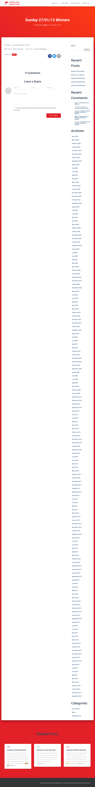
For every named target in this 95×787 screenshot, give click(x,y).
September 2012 (77, 696)
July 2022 (75, 295)
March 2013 (75, 682)
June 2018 (75, 460)
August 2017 (75, 495)
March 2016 (75, 555)
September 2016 (77, 534)
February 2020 (76, 390)
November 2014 (76, 611)
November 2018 (76, 442)
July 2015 (75, 583)
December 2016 (76, 523)
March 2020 (75, 386)
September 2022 (77, 288)
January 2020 (76, 393)
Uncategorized (76, 715)
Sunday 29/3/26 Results (78, 78)
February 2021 (76, 351)
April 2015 (75, 594)
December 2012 (76, 692)
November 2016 (76, 527)
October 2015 (76, 573)
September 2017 (77, 492)
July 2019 (75, 414)
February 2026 (76, 143)
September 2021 (77, 330)
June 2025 (75, 171)
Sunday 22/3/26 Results (78, 82)
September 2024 (77, 203)
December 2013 (76, 650)
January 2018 (76, 478)
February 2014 (76, 643)
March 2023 (75, 266)
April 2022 (75, 305)
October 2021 (76, 326)
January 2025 (76, 189)
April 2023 (75, 263)
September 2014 (77, 618)
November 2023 (76, 238)
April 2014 (75, 636)
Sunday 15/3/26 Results (78, 85)
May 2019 (75, 421)
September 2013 (77, 661)
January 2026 (76, 147)
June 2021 (75, 340)
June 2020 (75, 379)
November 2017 (76, 485)
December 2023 (76, 235)
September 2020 (77, 368)
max (76, 102)
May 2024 (75, 217)
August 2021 (75, 333)
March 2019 (75, 428)
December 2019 (76, 397)
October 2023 (76, 242)
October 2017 (76, 488)
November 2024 (76, 196)
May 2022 (75, 302)
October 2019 (76, 404)
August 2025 (75, 164)
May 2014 (75, 632)
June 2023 (75, 256)
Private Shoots (75, 3)
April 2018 (75, 467)
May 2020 (75, 383)
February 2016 (76, 559)
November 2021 (76, 323)
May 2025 (75, 175)
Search (73, 45)
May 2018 (75, 463)
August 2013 (75, 664)
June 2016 (75, 544)
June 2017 (75, 502)
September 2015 (77, 576)
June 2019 (75, 418)
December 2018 (76, 439)
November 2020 (76, 361)
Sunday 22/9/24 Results (82, 103)
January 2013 (76, 689)
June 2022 (75, 298)
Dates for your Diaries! (77, 75)
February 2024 (76, 228)
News (14, 54)
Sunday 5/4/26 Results (77, 71)
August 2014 (75, 622)
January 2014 (76, 647)
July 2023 (75, 252)
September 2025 (77, 161)
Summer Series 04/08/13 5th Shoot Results (82, 112)
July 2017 (75, 499)
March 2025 (75, 182)
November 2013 (76, 654)
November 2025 (76, 154)
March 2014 (75, 640)
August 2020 (75, 372)
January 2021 (76, 354)
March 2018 (75, 470)
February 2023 (76, 270)
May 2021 (75, 344)
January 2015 (76, 604)
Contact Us (85, 3)
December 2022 (76, 277)
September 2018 (77, 449)
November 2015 (76, 569)
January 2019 (76, 435)
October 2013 (76, 657)
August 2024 (75, 207)
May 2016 (75, 548)
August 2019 (75, 411)
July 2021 (75, 337)
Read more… (13, 765)
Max (76, 116)
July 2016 (75, 541)
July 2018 (75, 456)
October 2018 (76, 446)
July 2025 (75, 168)
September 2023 (77, 245)
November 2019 (76, 400)
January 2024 (76, 231)
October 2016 (76, 530)
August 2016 (75, 537)
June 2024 (75, 214)
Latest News (64, 3)
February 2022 (76, 312)
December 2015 (76, 566)
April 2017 (75, 509)
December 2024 (76, 192)
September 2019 (77, 407)
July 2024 (75, 210)
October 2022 (76, 284)
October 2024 (76, 199)
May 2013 (75, 675)
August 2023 (75, 249)
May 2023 (75, 259)
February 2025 (76, 185)
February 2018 (76, 474)
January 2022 (76, 316)
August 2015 (75, 580)
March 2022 (75, 309)
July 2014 (75, 625)
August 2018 (75, 453)
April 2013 (75, 678)
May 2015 (75, 590)
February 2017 (76, 516)
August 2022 (75, 291)
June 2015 (75, 587)
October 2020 (76, 365)
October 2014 (76, 615)
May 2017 (75, 506)
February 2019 (76, 432)
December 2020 (76, 358)
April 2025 (75, 178)
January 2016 (76, 562)
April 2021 (75, 347)
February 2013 (76, 685)
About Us (55, 3)
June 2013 (75, 671)
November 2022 (76, 280)
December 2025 (76, 150)
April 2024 (75, 221)
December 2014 (76, 608)
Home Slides (76, 708)
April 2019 (75, 425)
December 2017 (76, 481)
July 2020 (75, 375)
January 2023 (76, 273)
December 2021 (76, 319)
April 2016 (75, 551)
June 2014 (75, 629)
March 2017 (75, 513)
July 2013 (75, 668)
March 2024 (75, 224)
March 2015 (75, 597)
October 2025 (76, 157)
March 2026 (75, 140)
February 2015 (76, 601)
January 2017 (76, 520)
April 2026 (75, 136)
